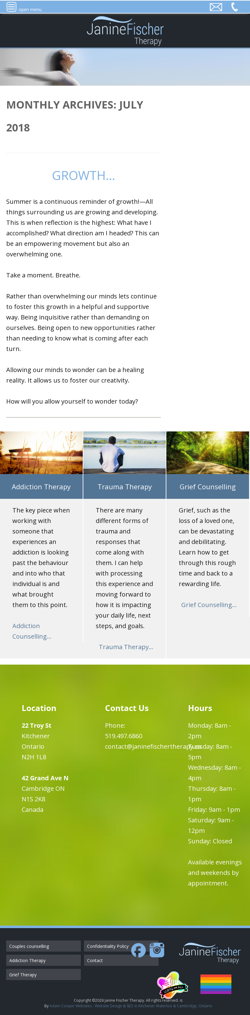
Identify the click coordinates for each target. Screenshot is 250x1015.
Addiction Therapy (27, 960)
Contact (95, 960)
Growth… (83, 175)
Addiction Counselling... (31, 631)
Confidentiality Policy (108, 946)
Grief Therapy (23, 975)
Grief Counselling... (209, 605)
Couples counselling (29, 946)
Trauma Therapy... (126, 647)
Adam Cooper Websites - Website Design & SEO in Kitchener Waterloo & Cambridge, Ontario (131, 1006)
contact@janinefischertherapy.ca (153, 746)
